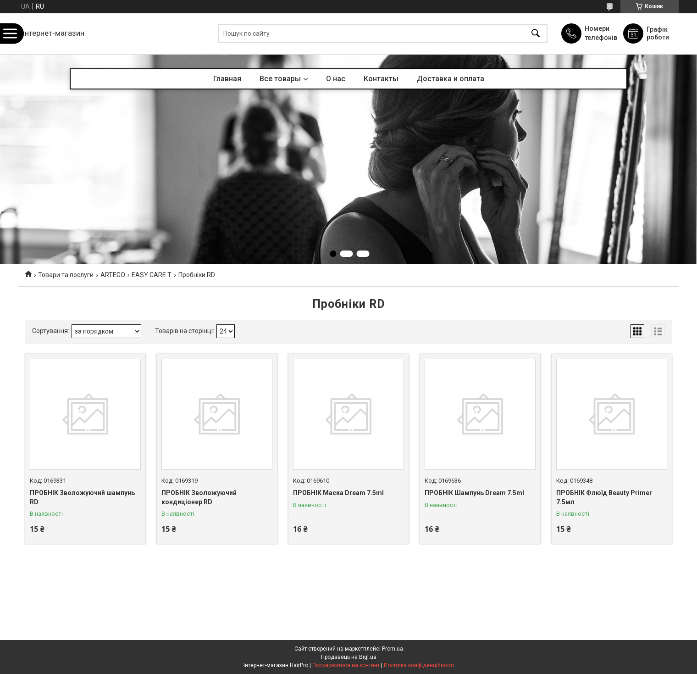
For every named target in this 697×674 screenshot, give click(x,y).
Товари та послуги (66, 275)
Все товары (280, 78)
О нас (335, 78)
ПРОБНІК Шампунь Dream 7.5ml (474, 492)
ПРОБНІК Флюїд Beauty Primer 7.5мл (604, 497)
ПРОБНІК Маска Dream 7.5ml (338, 492)
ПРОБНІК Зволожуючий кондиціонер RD (199, 497)
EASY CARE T (151, 275)
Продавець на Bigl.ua (348, 657)
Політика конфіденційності (419, 665)
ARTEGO (112, 275)
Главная (227, 78)
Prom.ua (392, 649)
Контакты (381, 78)
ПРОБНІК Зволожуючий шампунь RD (82, 497)
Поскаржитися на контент (346, 665)
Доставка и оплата (450, 78)
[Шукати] (536, 33)
